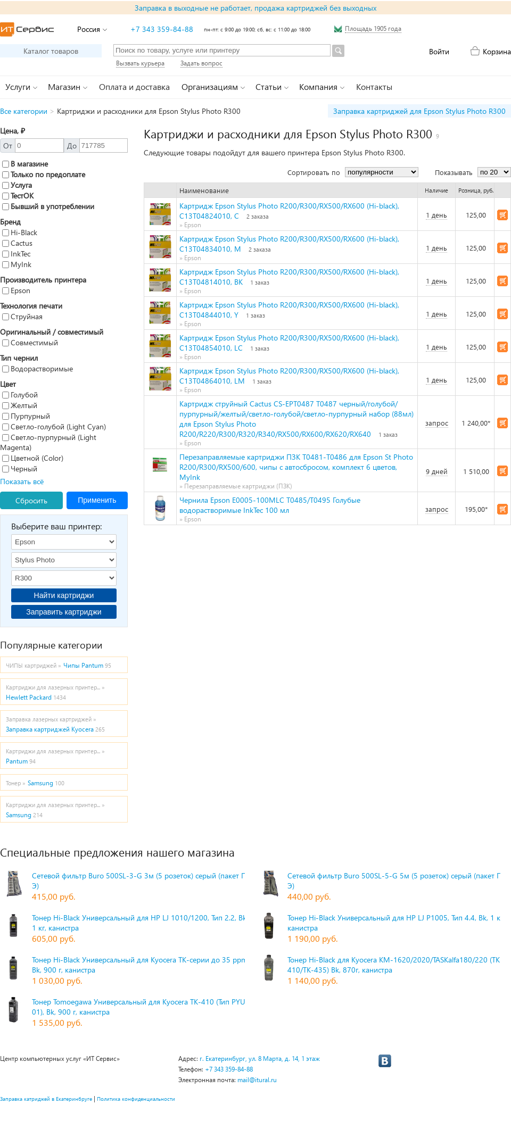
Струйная (22, 316)
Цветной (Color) (32, 458)
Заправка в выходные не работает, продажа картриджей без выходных (255, 8)
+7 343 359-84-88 (161, 29)
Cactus (17, 243)
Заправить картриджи (63, 612)
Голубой (20, 394)
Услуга (17, 185)
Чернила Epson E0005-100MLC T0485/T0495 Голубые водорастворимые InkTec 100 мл (269, 505)
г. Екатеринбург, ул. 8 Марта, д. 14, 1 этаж (260, 1058)
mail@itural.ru (257, 1080)
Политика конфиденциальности (136, 1098)
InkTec (16, 253)
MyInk (16, 264)
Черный (19, 468)
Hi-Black (19, 232)
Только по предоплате (43, 174)
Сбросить (31, 500)
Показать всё (22, 481)
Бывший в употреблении (48, 206)
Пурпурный (26, 416)
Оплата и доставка (134, 86)
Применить (97, 500)
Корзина (497, 51)
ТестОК (18, 195)
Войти (439, 51)
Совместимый (30, 342)
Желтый (19, 405)
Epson (16, 290)
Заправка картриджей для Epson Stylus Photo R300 (419, 111)
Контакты (374, 86)
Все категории (23, 111)
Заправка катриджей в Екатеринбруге (46, 1098)
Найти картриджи (64, 595)
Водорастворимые (37, 368)
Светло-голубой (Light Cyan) (54, 426)
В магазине (25, 164)
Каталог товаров (50, 51)
